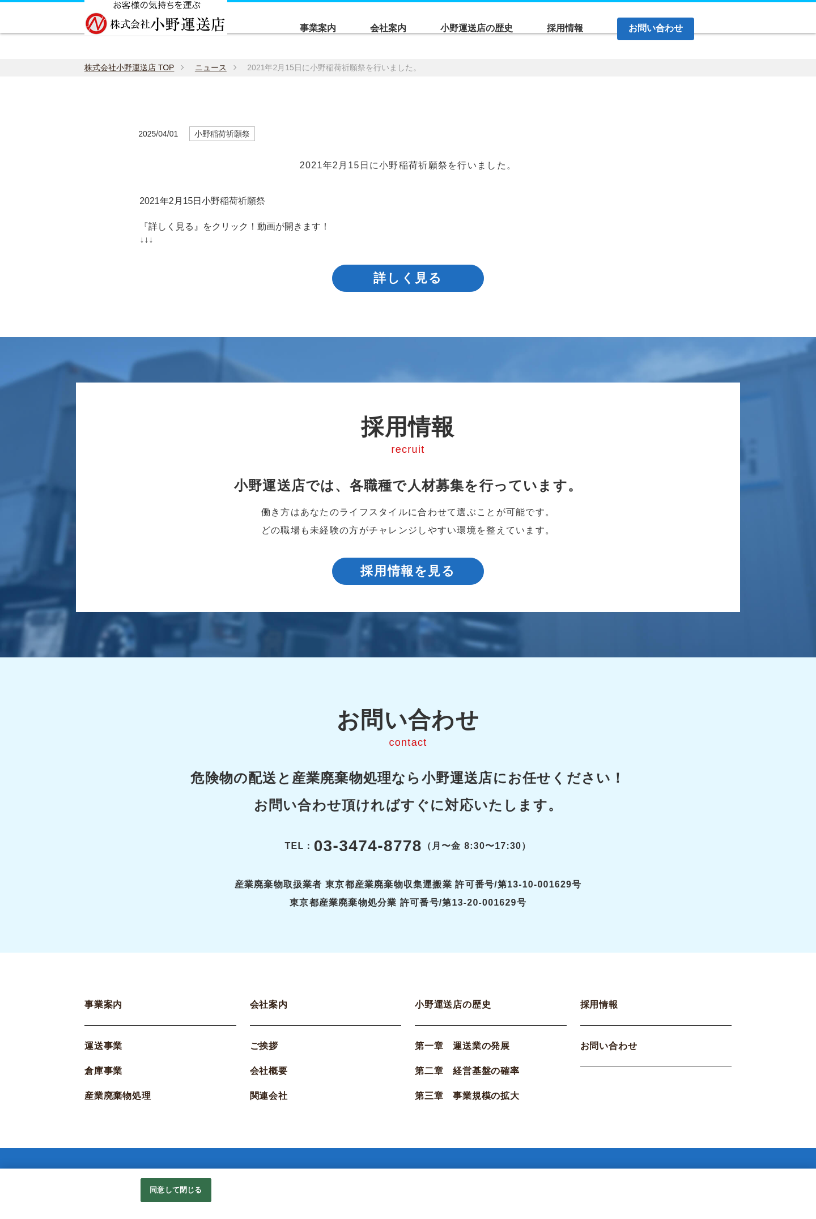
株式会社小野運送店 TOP (129, 67)
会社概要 (269, 1076)
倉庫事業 (103, 1076)
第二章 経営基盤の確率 (467, 1076)
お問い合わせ (609, 1051)
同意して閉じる (176, 1190)
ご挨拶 (264, 1051)
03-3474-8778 (368, 851)
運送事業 (103, 1051)
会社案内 (269, 1010)
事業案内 (103, 1010)
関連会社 (269, 1101)
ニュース (211, 67)
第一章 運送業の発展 (462, 1051)
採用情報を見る (408, 575)
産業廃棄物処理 (117, 1101)
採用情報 (599, 1010)
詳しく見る (408, 279)
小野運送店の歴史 (453, 1010)
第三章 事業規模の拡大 (467, 1101)
